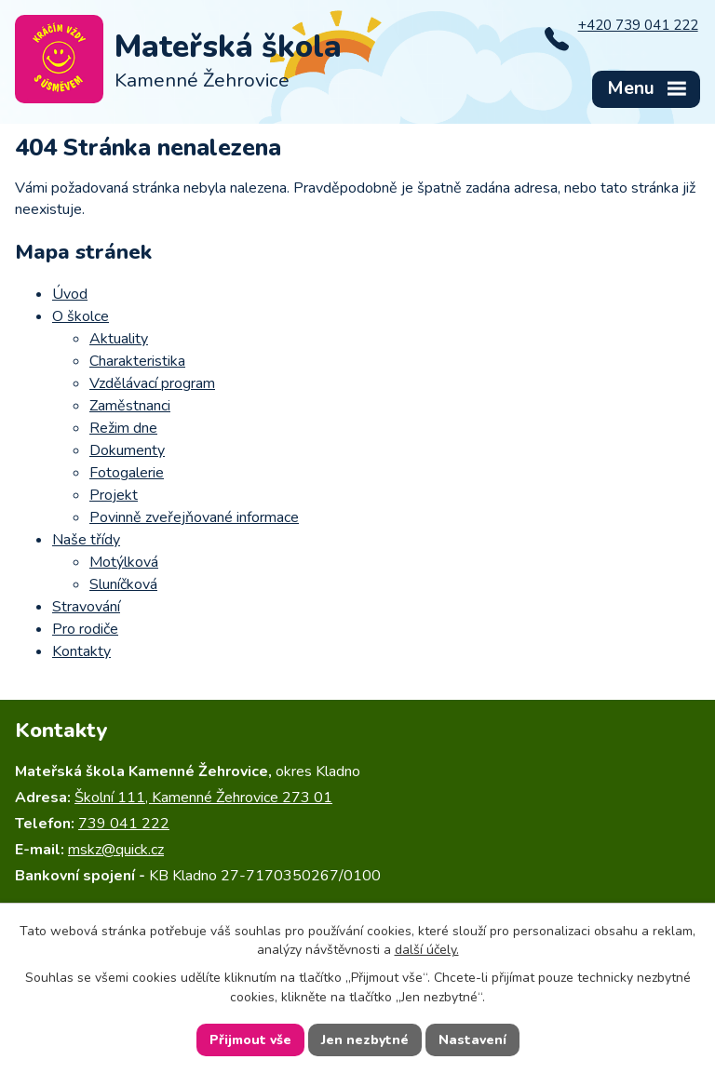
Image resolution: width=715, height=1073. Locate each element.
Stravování (86, 607)
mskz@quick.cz (116, 849)
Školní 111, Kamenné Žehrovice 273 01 (203, 797)
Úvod (70, 294)
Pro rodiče (85, 629)
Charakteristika (137, 361)
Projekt (113, 495)
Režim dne (123, 428)
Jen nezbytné (365, 1040)
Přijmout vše (250, 1040)
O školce (80, 316)
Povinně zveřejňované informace (194, 517)
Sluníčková (123, 584)
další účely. (427, 950)
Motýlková (123, 562)
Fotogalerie (126, 473)
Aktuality (118, 339)
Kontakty (81, 651)
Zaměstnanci (129, 406)
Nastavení (472, 1040)
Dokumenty (127, 450)
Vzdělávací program (152, 383)
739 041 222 (123, 823)
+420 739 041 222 (638, 25)
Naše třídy (86, 540)
